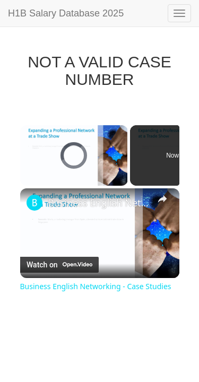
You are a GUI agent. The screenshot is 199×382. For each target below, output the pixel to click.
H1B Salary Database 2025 (66, 13)
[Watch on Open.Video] (59, 265)
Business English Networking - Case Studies (100, 202)
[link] (34, 203)
